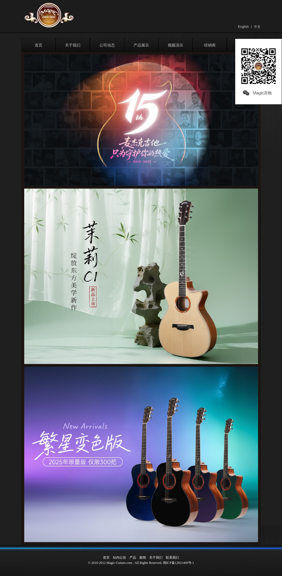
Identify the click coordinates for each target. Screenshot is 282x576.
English (243, 27)
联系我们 (172, 557)
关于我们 (72, 45)
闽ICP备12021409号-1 (178, 563)
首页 (38, 45)
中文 (257, 27)
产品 (132, 557)
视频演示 (175, 45)
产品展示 (141, 45)
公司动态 (107, 45)
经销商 (210, 45)
